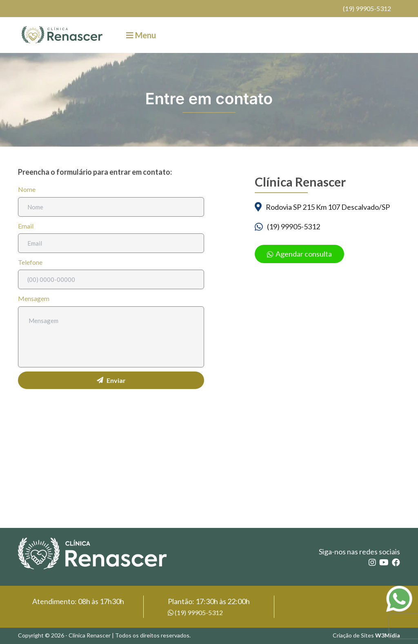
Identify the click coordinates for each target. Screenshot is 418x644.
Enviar (111, 380)
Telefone (30, 262)
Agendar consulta (299, 253)
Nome (27, 189)
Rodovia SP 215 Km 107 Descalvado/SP (328, 206)
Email (25, 226)
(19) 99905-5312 (367, 8)
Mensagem (33, 298)
